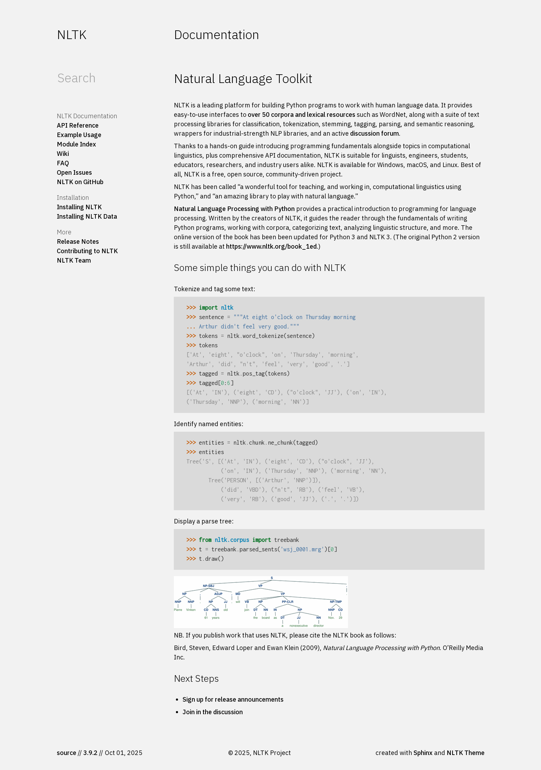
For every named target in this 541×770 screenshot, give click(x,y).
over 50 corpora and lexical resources (301, 115)
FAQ (63, 163)
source (66, 753)
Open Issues (74, 172)
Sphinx (423, 753)
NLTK (71, 34)
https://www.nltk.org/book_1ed (271, 246)
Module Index (76, 144)
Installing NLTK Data (87, 216)
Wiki (63, 154)
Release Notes (78, 241)
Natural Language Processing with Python (234, 209)
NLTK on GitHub (80, 182)
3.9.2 (90, 753)
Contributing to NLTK (87, 251)
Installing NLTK (79, 207)
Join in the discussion (213, 712)
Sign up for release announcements (233, 699)
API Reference (78, 125)
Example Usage (79, 135)
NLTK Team (74, 260)
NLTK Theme (466, 753)
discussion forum (374, 133)
